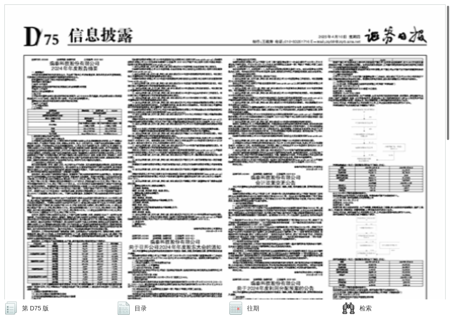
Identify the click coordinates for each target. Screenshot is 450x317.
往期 (253, 308)
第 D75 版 (35, 308)
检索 (365, 308)
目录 (140, 308)
